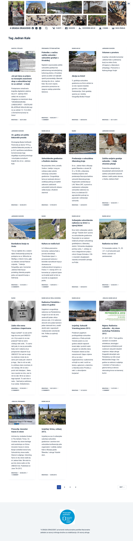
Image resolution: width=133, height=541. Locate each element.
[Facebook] (33, 28)
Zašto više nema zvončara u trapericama (18, 333)
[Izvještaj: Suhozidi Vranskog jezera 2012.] (82, 316)
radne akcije (76, 48)
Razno (74, 133)
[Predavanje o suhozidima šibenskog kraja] (82, 146)
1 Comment (45, 122)
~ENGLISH (105, 303)
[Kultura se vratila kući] (52, 234)
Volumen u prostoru (111, 52)
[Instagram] (36, 28)
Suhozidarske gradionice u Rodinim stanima (51, 164)
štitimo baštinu (54, 48)
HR (124, 3)
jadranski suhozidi (108, 48)
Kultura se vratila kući (51, 249)
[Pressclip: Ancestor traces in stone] (21, 422)
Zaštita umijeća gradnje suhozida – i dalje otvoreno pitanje (112, 164)
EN (129, 3)
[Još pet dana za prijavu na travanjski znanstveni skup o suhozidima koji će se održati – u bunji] (21, 61)
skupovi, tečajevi (17, 48)
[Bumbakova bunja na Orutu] (21, 234)
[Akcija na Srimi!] (82, 61)
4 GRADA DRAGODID (20, 28)
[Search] (46, 28)
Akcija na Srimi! (79, 76)
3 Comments (15, 292)
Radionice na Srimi (110, 249)
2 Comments (15, 398)
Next (122, 495)
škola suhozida (56, 303)
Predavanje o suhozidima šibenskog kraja (82, 164)
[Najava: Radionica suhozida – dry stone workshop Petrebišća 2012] (112, 316)
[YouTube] (40, 28)
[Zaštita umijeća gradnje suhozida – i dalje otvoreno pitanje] (112, 146)
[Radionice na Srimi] (112, 234)
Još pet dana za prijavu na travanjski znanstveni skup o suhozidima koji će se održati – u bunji (21, 81)
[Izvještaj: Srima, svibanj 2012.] (52, 422)
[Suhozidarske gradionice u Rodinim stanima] (52, 146)
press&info (45, 48)
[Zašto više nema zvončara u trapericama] (21, 316)
